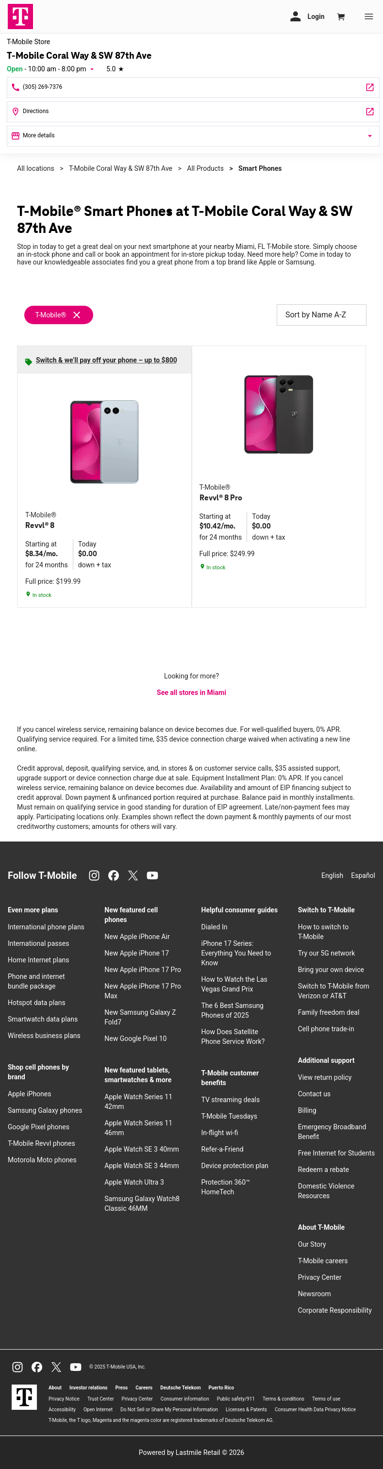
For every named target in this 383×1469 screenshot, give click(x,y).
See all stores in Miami (191, 692)
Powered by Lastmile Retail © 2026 (191, 1452)
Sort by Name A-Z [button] (321, 315)
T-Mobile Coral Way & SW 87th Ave (120, 168)
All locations (35, 168)
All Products (205, 168)
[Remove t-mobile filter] (59, 315)
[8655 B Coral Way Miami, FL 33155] (193, 111)
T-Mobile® (50, 315)
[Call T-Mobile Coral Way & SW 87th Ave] (193, 87)
